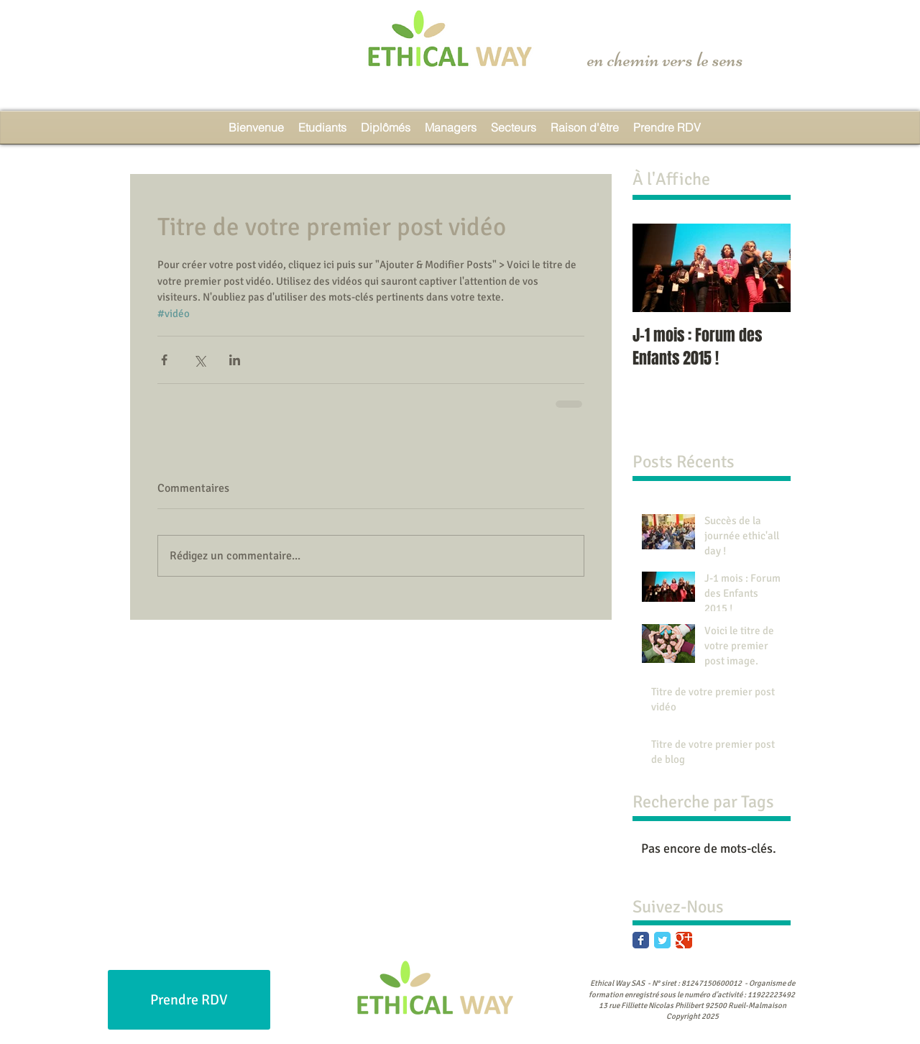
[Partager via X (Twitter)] (199, 360)
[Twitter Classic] (662, 940)
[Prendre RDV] (189, 1000)
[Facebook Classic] (640, 940)
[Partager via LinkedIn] (235, 360)
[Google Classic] (684, 940)
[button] (513, 127)
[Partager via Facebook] (164, 360)
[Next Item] (767, 268)
